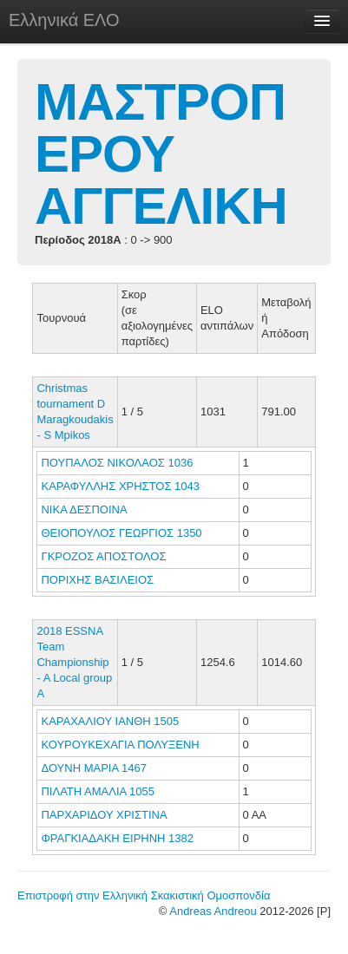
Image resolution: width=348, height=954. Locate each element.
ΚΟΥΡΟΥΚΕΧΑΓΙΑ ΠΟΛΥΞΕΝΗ (121, 744)
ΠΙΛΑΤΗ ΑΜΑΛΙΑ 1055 (97, 791)
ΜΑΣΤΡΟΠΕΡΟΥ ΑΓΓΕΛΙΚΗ (161, 154)
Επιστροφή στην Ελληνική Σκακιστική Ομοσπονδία (143, 895)
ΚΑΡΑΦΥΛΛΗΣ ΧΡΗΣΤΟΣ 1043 (120, 486)
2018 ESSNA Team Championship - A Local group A (74, 662)
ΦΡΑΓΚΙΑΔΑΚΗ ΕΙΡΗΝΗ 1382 (117, 838)
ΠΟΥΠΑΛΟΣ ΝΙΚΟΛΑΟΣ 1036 (117, 462)
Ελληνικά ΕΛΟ (64, 19)
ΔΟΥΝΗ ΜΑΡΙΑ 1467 (93, 767)
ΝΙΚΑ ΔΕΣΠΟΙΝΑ (85, 509)
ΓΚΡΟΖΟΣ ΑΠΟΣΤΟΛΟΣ (105, 556)
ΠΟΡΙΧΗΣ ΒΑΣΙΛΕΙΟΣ (98, 579)
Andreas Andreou (212, 911)
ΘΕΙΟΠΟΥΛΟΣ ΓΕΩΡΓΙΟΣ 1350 (121, 532)
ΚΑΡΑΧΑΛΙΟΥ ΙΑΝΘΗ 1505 (110, 721)
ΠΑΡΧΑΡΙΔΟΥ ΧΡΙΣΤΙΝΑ (105, 814)
